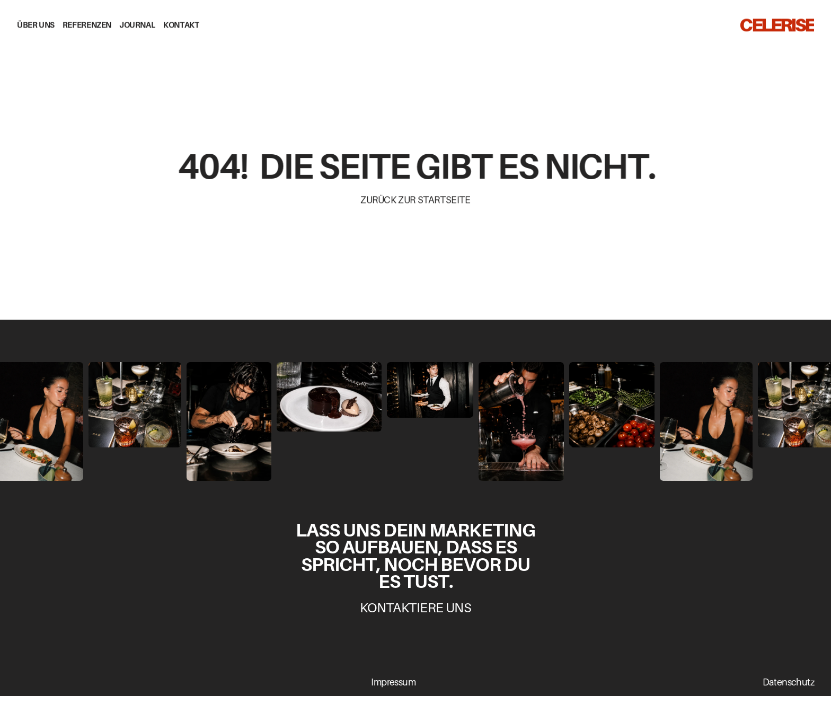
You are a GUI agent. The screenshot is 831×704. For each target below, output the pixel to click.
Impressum (393, 682)
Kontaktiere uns (416, 607)
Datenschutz (788, 682)
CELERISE (776, 23)
